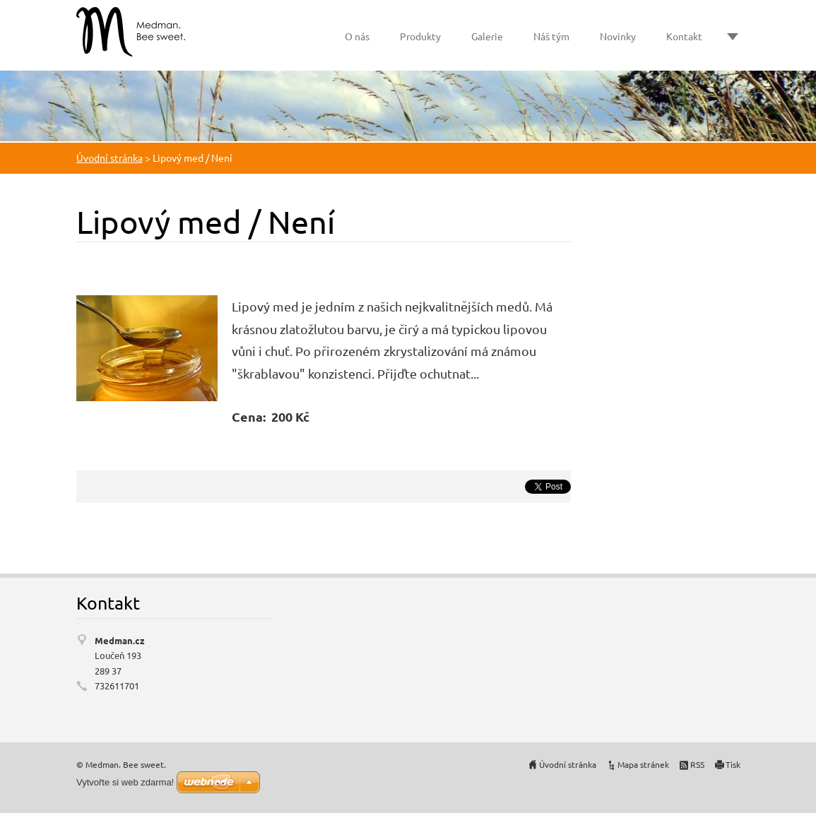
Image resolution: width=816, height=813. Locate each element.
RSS (697, 764)
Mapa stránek (643, 764)
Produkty (420, 36)
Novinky (618, 36)
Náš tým (551, 36)
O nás (357, 36)
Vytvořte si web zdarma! (125, 782)
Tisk (733, 764)
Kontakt (684, 36)
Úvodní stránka (109, 157)
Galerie (487, 36)
